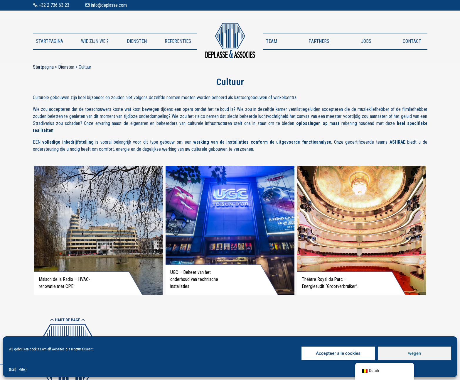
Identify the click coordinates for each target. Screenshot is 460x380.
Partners (319, 41)
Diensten (137, 41)
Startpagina (49, 41)
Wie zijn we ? (95, 41)
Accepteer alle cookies (338, 353)
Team (271, 41)
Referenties (178, 41)
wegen (414, 353)
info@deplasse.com (106, 5)
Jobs (366, 41)
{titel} (12, 369)
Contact (412, 41)
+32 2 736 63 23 (51, 5)
